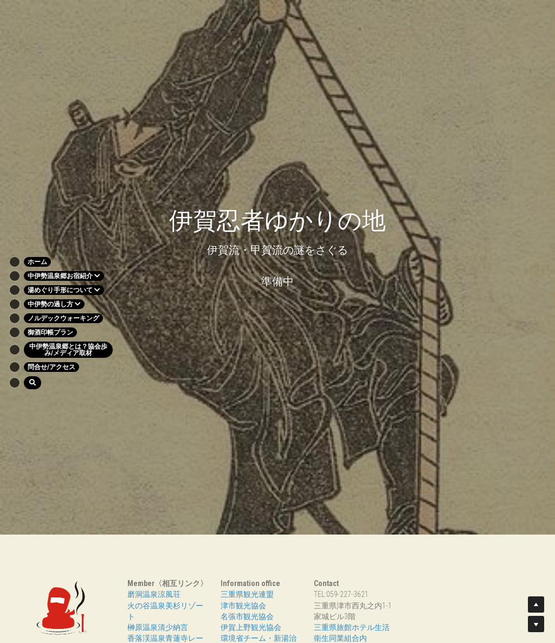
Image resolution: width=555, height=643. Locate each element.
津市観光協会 (243, 605)
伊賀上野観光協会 (251, 627)
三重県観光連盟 (247, 594)
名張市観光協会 (247, 616)
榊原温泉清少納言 (157, 627)
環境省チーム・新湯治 (258, 638)
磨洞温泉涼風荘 (153, 594)
